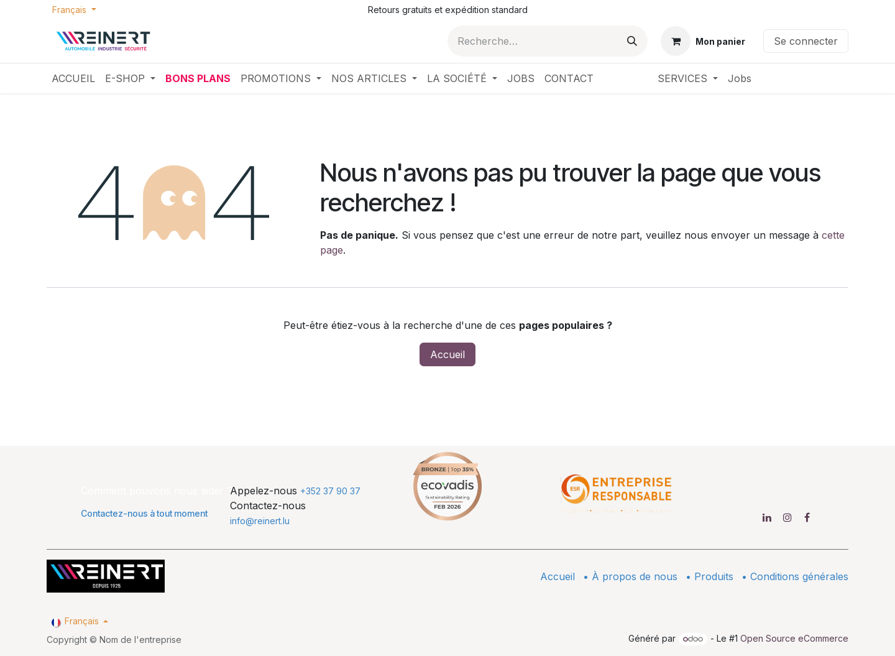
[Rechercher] (632, 41)
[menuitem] (73, 78)
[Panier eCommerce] (703, 41)
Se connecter (806, 41)
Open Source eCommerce (794, 638)
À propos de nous (634, 576)
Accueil (447, 354)
